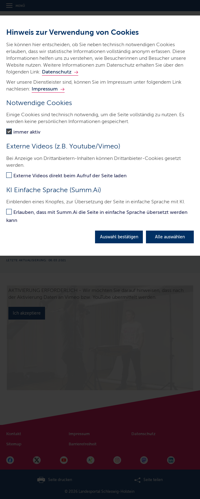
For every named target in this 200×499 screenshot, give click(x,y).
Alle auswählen (170, 237)
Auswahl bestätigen (119, 237)
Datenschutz (56, 72)
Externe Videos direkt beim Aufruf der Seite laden (70, 176)
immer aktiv (26, 132)
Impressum (45, 89)
